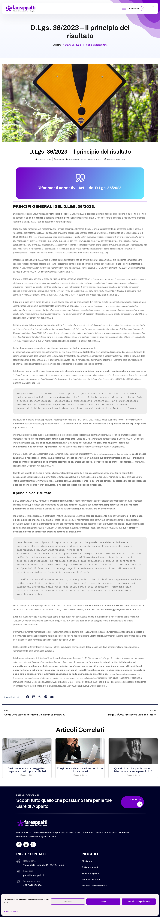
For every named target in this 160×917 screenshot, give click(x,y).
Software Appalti (90, 867)
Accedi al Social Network (94, 885)
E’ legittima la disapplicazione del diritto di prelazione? (80, 770)
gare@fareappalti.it (33, 875)
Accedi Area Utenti (91, 879)
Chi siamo (87, 861)
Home (57, 44)
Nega (103, 901)
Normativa (91, 159)
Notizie (99, 159)
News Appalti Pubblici (77, 159)
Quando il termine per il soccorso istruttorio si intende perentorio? (133, 770)
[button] (27, 696)
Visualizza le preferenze (139, 901)
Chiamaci (137, 8)
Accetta (67, 901)
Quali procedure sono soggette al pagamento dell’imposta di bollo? (27, 770)
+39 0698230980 (32, 885)
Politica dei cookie (11, 911)
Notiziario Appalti (90, 873)
